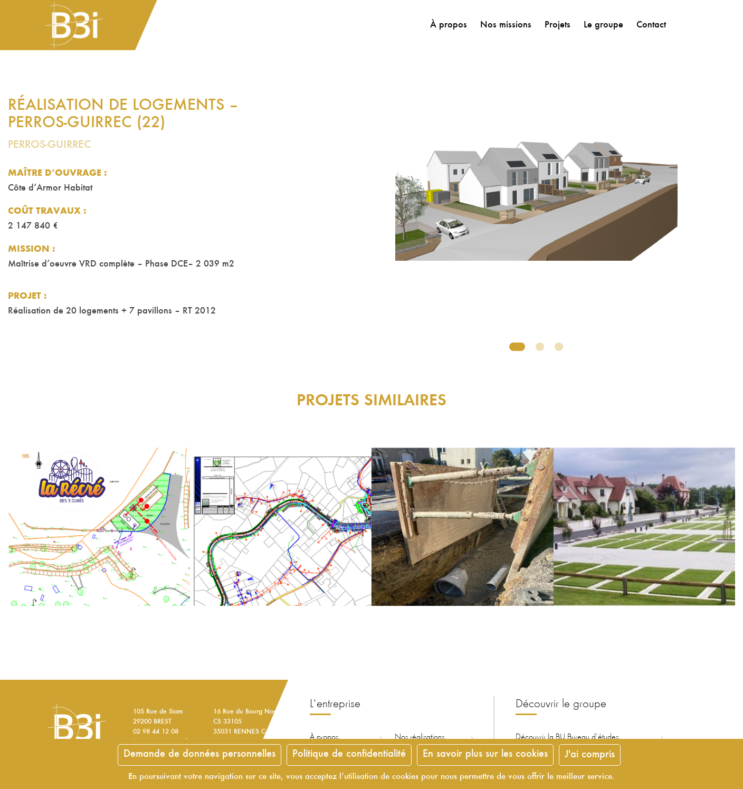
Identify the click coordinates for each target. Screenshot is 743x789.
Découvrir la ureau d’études (567, 737)
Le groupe (601, 25)
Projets (555, 25)
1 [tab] (517, 347)
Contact (649, 25)
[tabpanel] (536, 230)
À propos (446, 25)
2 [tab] (540, 347)
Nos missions (503, 25)
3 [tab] (559, 347)
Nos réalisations (419, 737)
